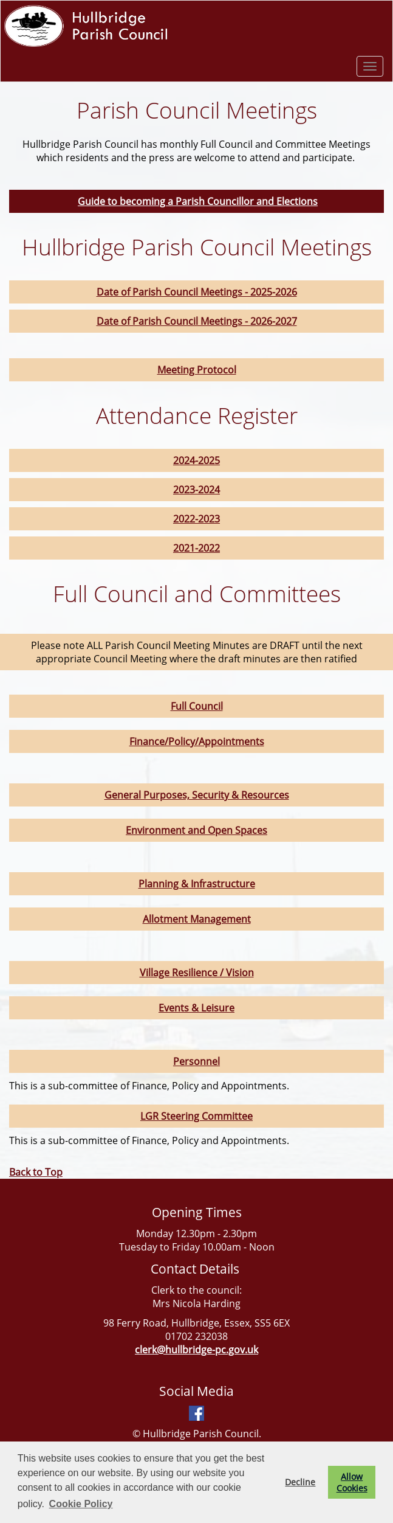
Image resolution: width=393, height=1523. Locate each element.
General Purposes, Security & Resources (196, 795)
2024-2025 (196, 460)
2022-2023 (196, 519)
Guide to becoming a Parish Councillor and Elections (198, 201)
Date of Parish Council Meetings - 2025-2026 (197, 292)
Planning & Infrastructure (196, 883)
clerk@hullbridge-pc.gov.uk (196, 1349)
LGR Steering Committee (196, 1116)
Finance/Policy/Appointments (196, 741)
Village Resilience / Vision (197, 972)
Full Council (197, 706)
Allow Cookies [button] (352, 1482)
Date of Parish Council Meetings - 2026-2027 (197, 321)
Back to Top (36, 1172)
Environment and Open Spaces (196, 830)
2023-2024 (196, 489)
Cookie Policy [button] (81, 1504)
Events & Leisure (196, 1008)
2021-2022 (196, 548)
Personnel (196, 1061)
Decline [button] (300, 1482)
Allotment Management (197, 919)
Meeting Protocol (196, 369)
